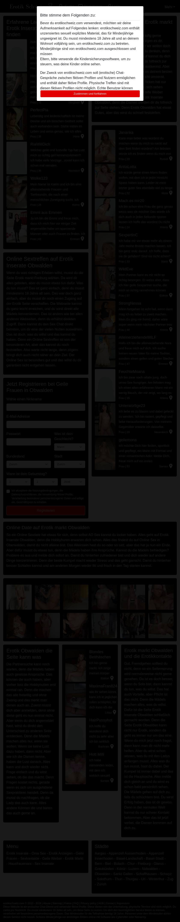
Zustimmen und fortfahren (90, 93)
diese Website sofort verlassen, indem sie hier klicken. (94, 54)
